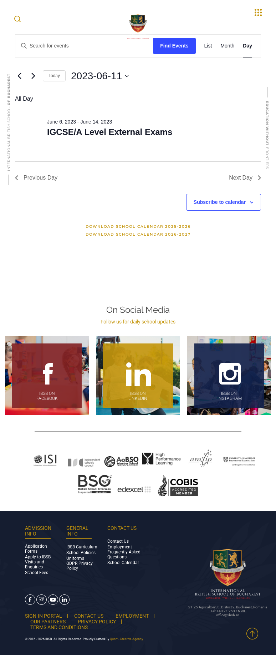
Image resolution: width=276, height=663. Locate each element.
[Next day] (33, 76)
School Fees (36, 572)
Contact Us (118, 541)
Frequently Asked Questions (123, 554)
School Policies (81, 552)
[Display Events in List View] (208, 46)
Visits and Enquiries (34, 564)
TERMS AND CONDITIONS (59, 627)
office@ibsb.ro (227, 615)
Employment (119, 546)
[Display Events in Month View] (227, 46)
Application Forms (36, 549)
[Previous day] (19, 76)
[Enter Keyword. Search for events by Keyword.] (84, 46)
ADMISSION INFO (38, 531)
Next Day (245, 178)
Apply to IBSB (38, 556)
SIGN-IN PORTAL (43, 616)
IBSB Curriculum (81, 546)
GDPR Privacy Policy (79, 566)
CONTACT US (88, 616)
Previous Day (36, 178)
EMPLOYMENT (132, 616)
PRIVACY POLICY (97, 621)
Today (54, 75)
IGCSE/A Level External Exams (109, 132)
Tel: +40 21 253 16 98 (227, 611)
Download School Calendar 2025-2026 (138, 226)
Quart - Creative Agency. (127, 639)
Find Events (174, 46)
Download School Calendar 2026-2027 (138, 234)
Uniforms (75, 558)
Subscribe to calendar (220, 202)
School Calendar (123, 562)
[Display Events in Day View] (247, 46)
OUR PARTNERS (48, 621)
